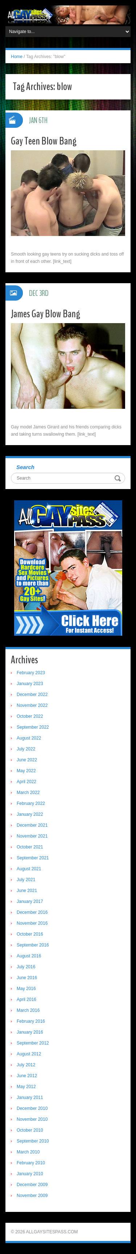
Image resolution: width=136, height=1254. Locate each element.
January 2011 (30, 1097)
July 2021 (26, 879)
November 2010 (32, 1119)
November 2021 (32, 836)
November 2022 (32, 705)
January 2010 (30, 1173)
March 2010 (28, 1152)
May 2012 (26, 1086)
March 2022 (28, 792)
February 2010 (31, 1162)
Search (25, 467)
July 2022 (26, 749)
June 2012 (27, 1075)
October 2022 (30, 716)
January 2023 (30, 683)
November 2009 (32, 1195)
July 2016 (26, 966)
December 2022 (32, 694)
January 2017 (30, 901)
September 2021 (33, 857)
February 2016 (31, 1021)
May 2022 (26, 770)
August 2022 (29, 738)
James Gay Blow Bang (45, 313)
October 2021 (30, 847)
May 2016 (26, 988)
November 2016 (32, 923)
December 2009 (32, 1184)
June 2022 (27, 759)
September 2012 (33, 1043)
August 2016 (29, 955)
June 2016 (27, 977)
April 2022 (26, 781)
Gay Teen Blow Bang (44, 141)
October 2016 (30, 934)
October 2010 (30, 1130)
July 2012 (26, 1064)
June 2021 (27, 890)
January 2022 (30, 814)
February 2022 (31, 803)
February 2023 (31, 672)
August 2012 (29, 1053)
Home (16, 56)
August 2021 (29, 868)
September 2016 (33, 945)
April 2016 (26, 999)
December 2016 (32, 912)
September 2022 (33, 727)
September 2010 (33, 1141)
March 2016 (28, 1010)
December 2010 (32, 1108)
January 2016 (30, 1032)
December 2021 (32, 825)
